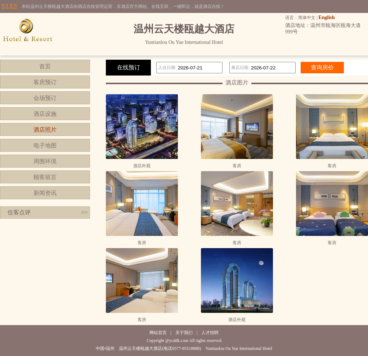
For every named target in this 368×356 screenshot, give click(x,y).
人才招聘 (210, 332)
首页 (45, 66)
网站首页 (158, 332)
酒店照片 (45, 130)
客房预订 (45, 82)
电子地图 (45, 145)
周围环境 (45, 161)
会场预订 (45, 98)
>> (84, 212)
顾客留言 (45, 177)
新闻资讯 (45, 193)
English (326, 17)
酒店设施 (45, 114)
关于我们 (184, 332)
